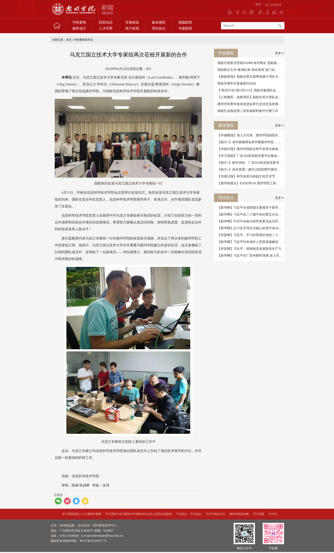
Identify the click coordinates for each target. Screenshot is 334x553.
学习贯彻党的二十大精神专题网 (81, 514)
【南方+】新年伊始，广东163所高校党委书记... (251, 162)
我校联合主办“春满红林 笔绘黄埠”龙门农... (247, 69)
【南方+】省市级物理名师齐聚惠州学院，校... (250, 142)
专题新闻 (185, 28)
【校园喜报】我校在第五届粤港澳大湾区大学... (250, 76)
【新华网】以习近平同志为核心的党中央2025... (251, 228)
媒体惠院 (159, 22)
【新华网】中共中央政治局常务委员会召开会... (250, 221)
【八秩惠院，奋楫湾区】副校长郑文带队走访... (250, 97)
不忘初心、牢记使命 (188, 514)
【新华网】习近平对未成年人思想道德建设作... (250, 242)
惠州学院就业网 (239, 514)
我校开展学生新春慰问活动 (236, 83)
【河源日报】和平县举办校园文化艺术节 (246, 176)
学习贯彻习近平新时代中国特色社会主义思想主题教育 (138, 514)
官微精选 (132, 22)
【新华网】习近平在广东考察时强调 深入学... (249, 255)
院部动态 (106, 22)
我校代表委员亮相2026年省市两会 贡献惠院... (250, 63)
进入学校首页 (273, 4)
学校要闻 (79, 22)
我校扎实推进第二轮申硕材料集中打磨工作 (247, 111)
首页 (69, 39)
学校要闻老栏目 (83, 39)
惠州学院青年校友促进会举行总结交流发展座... (250, 104)
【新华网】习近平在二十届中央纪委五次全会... (250, 214)
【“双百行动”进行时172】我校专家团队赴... (248, 90)
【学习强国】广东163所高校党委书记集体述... (250, 156)
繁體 (258, 4)
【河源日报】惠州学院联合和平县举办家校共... (250, 149)
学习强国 (258, 514)
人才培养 (106, 28)
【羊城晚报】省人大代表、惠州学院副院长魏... (250, 135)
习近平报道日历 (215, 514)
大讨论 (272, 514)
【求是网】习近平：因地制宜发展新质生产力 (249, 248)
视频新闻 (185, 22)
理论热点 (159, 28)
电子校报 (132, 28)
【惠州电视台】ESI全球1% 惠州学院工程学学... (251, 183)
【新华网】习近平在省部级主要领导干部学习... (250, 207)
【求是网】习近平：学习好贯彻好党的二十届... (250, 235)
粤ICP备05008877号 (93, 541)
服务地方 (79, 28)
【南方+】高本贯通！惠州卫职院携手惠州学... (250, 169)
